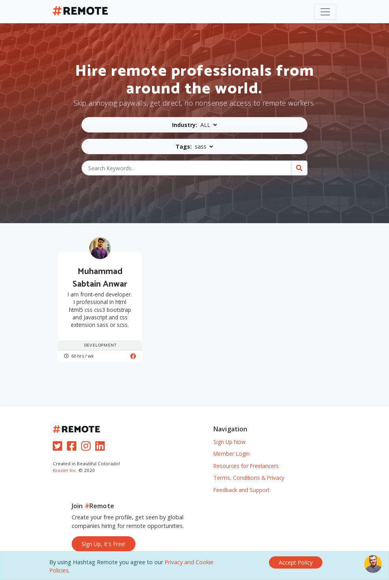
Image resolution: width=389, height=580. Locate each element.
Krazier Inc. (65, 470)
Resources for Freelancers (246, 466)
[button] (195, 124)
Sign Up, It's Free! (104, 544)
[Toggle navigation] (325, 12)
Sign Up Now (229, 442)
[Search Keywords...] (187, 167)
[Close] (295, 562)
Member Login (231, 453)
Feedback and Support (241, 490)
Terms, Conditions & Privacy (248, 477)
